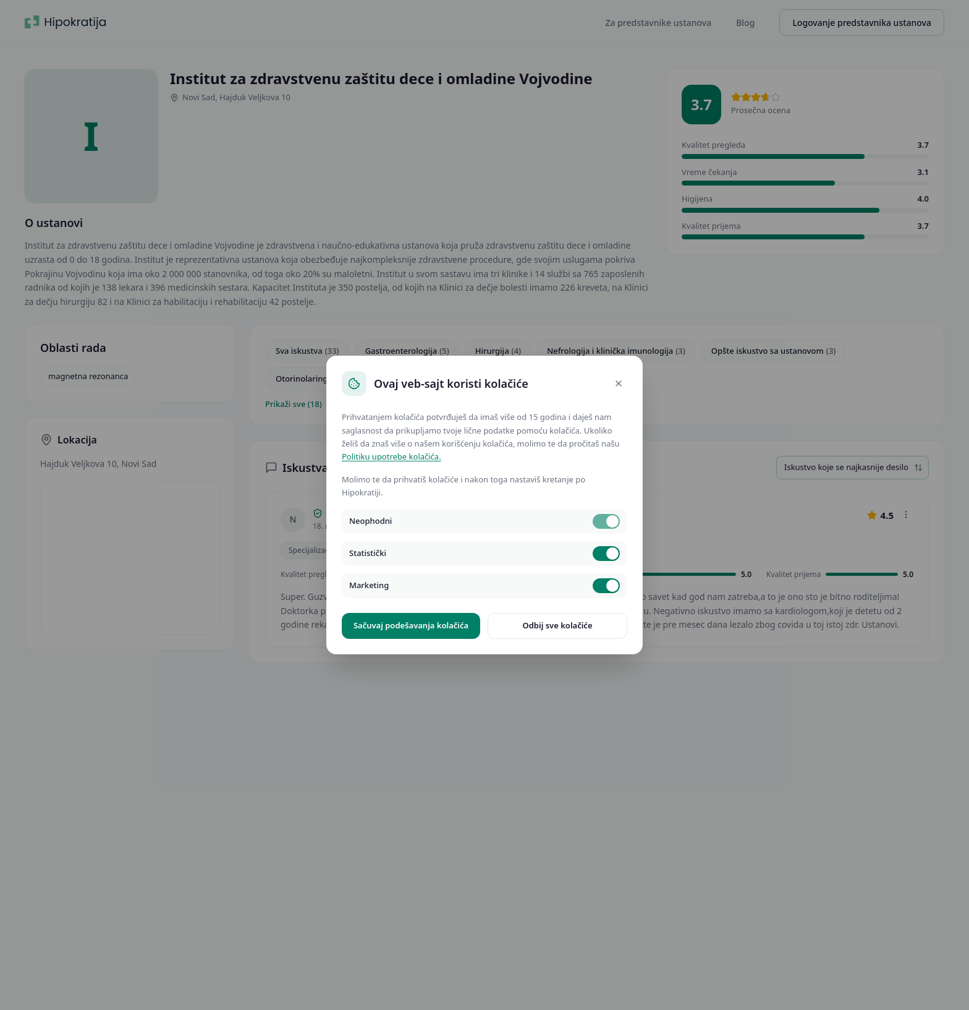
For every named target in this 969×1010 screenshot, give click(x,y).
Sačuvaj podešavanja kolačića (410, 625)
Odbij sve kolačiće (557, 625)
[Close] (618, 383)
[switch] (606, 521)
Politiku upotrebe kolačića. (391, 456)
